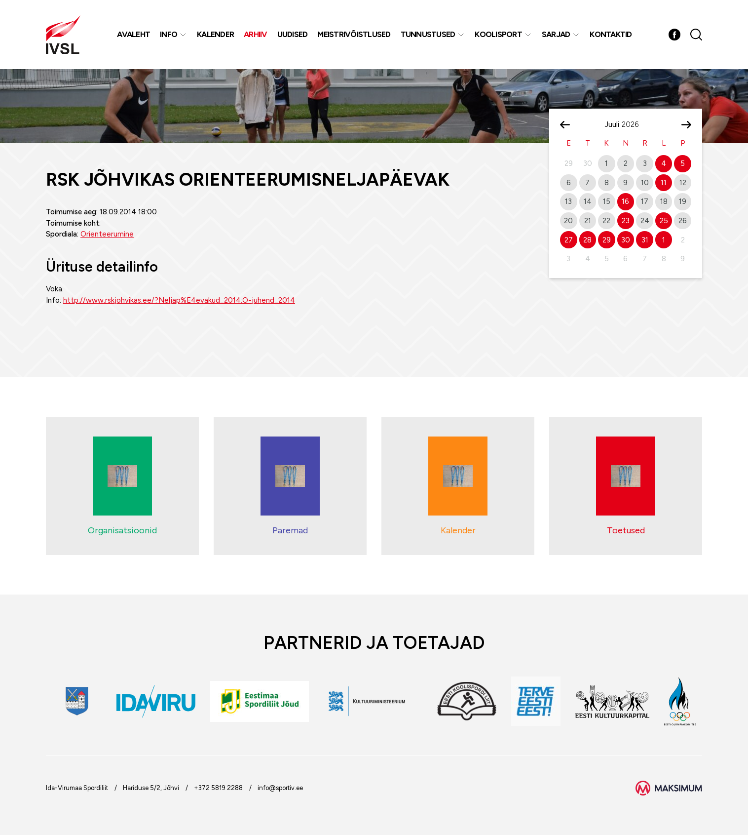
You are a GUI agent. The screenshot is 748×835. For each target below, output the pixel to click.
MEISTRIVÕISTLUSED (353, 34)
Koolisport (498, 34)
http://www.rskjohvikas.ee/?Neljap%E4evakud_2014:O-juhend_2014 (179, 300)
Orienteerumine (107, 234)
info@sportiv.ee (280, 788)
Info (168, 34)
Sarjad (556, 34)
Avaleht (133, 34)
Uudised (292, 34)
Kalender (215, 34)
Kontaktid (611, 34)
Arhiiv (255, 34)
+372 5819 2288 (218, 788)
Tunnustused (428, 34)
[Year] (634, 124)
